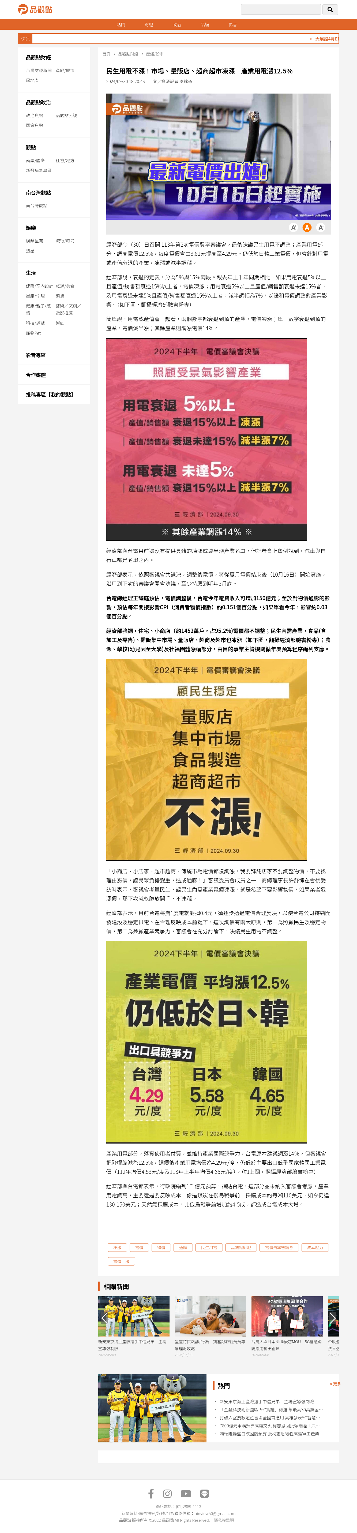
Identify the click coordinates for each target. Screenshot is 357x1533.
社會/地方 (65, 160)
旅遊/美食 (65, 286)
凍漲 (117, 1247)
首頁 (107, 54)
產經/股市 (65, 70)
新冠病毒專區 (39, 170)
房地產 (32, 80)
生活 (31, 272)
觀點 (31, 147)
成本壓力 (315, 1247)
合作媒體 (36, 374)
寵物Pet (33, 333)
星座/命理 (35, 295)
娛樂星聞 (34, 240)
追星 (30, 250)
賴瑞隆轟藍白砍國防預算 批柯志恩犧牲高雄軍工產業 (269, 1434)
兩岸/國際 (35, 160)
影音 (232, 24)
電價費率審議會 (279, 1247)
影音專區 (36, 354)
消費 (60, 295)
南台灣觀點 (38, 192)
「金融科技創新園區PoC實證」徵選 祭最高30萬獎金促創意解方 (272, 1410)
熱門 (121, 24)
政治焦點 (34, 115)
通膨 (183, 1247)
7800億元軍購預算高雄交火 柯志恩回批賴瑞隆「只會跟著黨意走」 (272, 1426)
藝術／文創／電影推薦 (68, 309)
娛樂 (31, 227)
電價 (139, 1247)
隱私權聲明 (224, 1520)
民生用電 (209, 1247)
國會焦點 (34, 125)
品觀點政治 (38, 102)
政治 (176, 24)
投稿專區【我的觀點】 (51, 394)
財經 (149, 24)
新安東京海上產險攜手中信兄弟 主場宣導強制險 (267, 1402)
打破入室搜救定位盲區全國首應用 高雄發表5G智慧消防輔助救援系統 (272, 1418)
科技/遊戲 (35, 323)
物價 (161, 1247)
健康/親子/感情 (38, 309)
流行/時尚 (65, 240)
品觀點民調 (66, 115)
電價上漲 (121, 1261)
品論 (205, 24)
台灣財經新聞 (39, 70)
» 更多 (335, 1383)
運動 (60, 323)
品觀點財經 (38, 57)
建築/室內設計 (39, 286)
